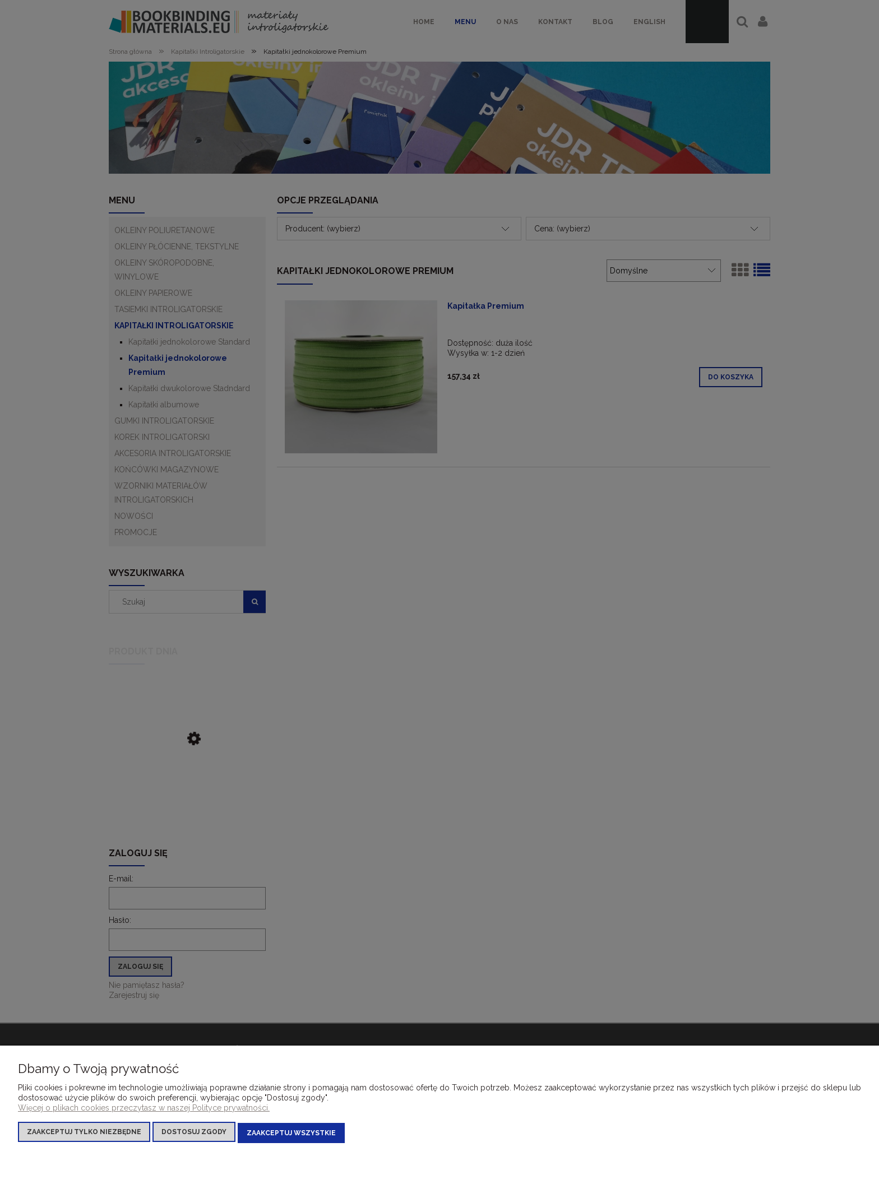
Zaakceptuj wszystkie (291, 1134)
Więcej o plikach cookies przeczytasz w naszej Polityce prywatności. (144, 1110)
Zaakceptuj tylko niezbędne (84, 1134)
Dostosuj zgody (193, 1134)
